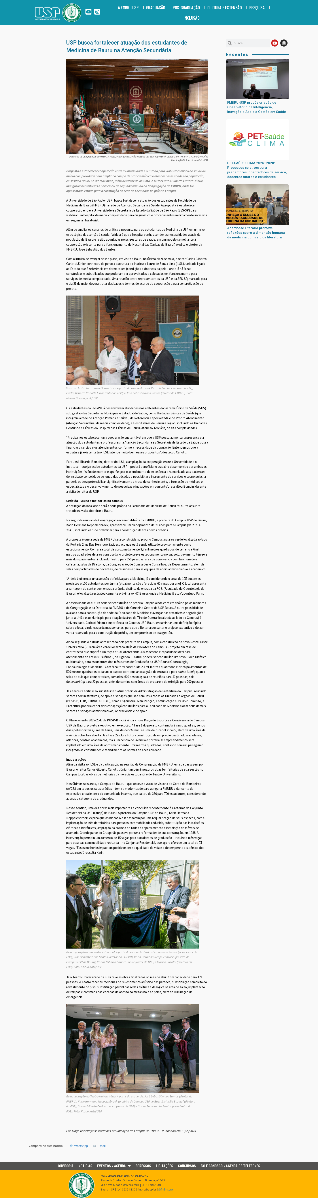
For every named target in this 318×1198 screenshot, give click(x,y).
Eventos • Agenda (114, 1166)
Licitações (164, 1166)
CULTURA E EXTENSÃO (225, 7)
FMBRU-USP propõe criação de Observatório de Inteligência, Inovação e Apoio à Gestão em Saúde (256, 107)
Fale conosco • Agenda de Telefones (230, 1166)
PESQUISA (258, 7)
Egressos (143, 1166)
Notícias (85, 1166)
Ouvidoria (66, 1166)
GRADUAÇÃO (156, 7)
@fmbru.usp (166, 1189)
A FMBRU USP (129, 7)
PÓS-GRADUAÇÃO (187, 7)
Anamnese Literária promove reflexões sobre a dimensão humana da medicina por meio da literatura (256, 232)
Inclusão (193, 18)
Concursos (187, 1166)
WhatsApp (79, 1145)
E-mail (99, 1145)
